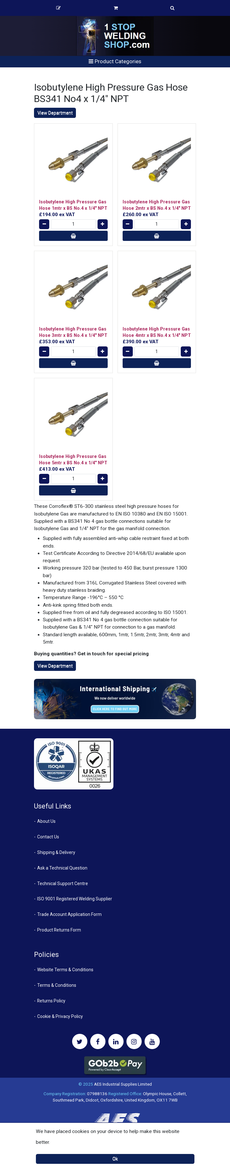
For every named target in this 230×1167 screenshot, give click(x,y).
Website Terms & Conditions (65, 969)
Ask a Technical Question (62, 867)
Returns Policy (51, 1000)
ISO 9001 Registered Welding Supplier (74, 898)
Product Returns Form (59, 929)
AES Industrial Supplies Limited (123, 1084)
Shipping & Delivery (56, 852)
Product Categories (115, 61)
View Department (55, 112)
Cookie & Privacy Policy (60, 1016)
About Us (46, 821)
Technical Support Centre (62, 883)
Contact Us (48, 836)
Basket (116, 8)
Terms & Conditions (56, 985)
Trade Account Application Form (69, 914)
